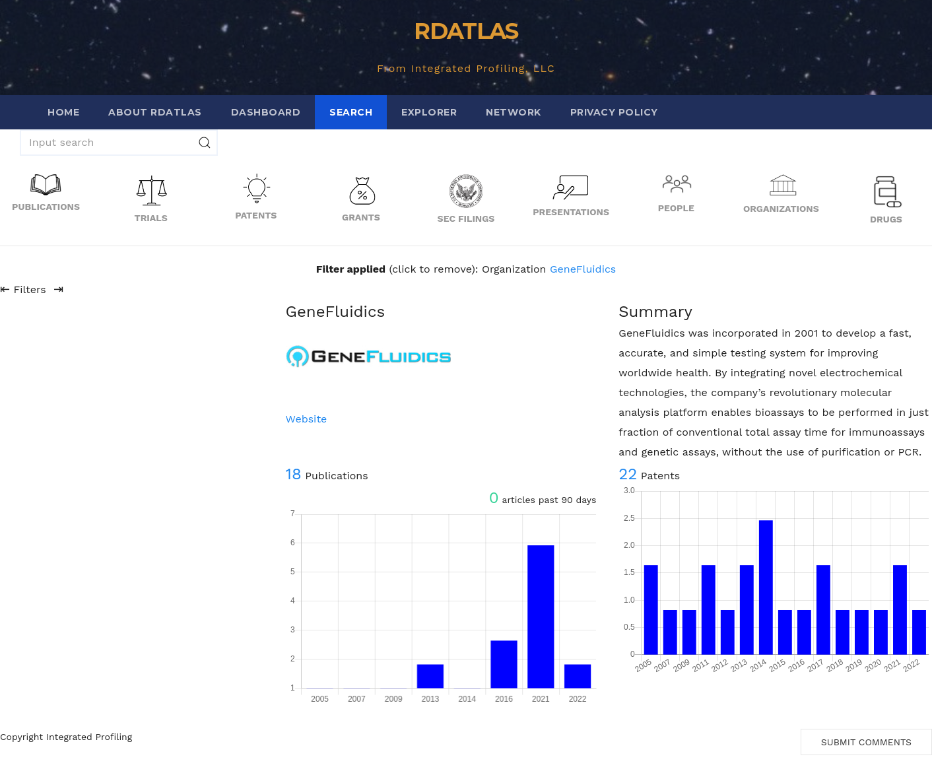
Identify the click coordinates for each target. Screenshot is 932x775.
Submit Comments (866, 742)
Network (513, 112)
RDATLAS (465, 31)
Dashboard (266, 112)
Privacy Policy (614, 112)
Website (306, 419)
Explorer (429, 112)
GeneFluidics (583, 269)
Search (350, 112)
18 (294, 474)
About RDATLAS (155, 112)
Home (63, 112)
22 (627, 474)
